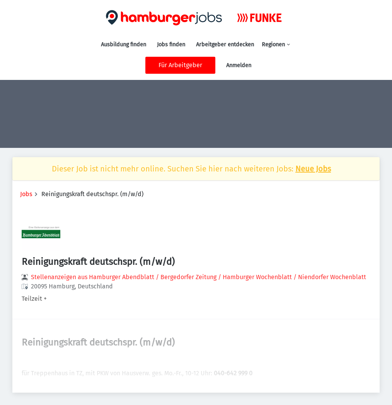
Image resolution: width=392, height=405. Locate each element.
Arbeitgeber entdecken (225, 44)
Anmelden (238, 65)
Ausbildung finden (123, 44)
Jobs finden (171, 44)
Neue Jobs (313, 168)
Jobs (26, 194)
